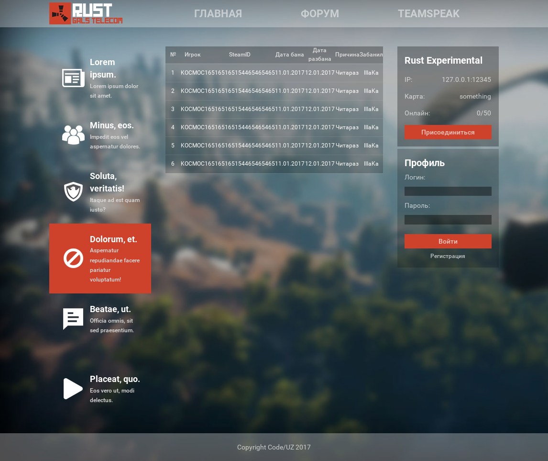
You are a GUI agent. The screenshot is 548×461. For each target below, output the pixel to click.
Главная (218, 14)
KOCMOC (193, 72)
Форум (320, 14)
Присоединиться (448, 132)
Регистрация (447, 256)
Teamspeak (429, 14)
